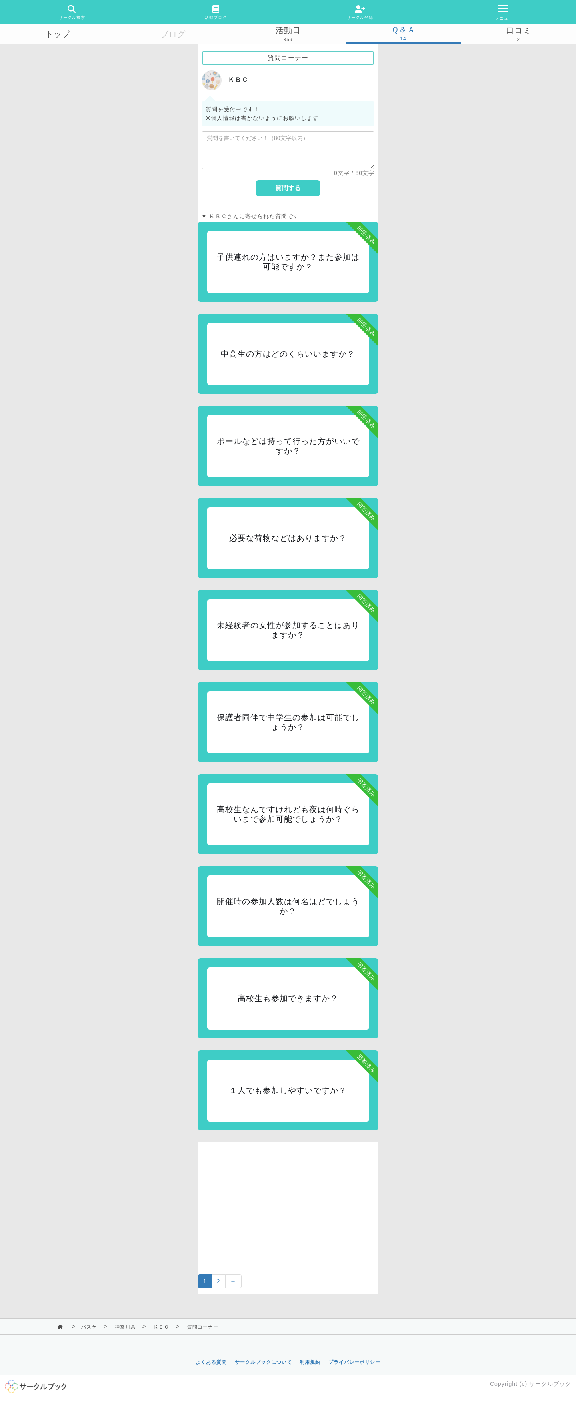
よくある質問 (211, 1362)
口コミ (518, 30)
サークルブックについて (263, 1362)
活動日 (288, 30)
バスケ (89, 1327)
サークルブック (550, 1384)
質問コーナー (202, 1327)
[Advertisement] (288, 1198)
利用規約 (310, 1362)
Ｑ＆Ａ (403, 29)
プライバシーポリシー (354, 1362)
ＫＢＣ (161, 1327)
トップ (57, 34)
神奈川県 (125, 1327)
